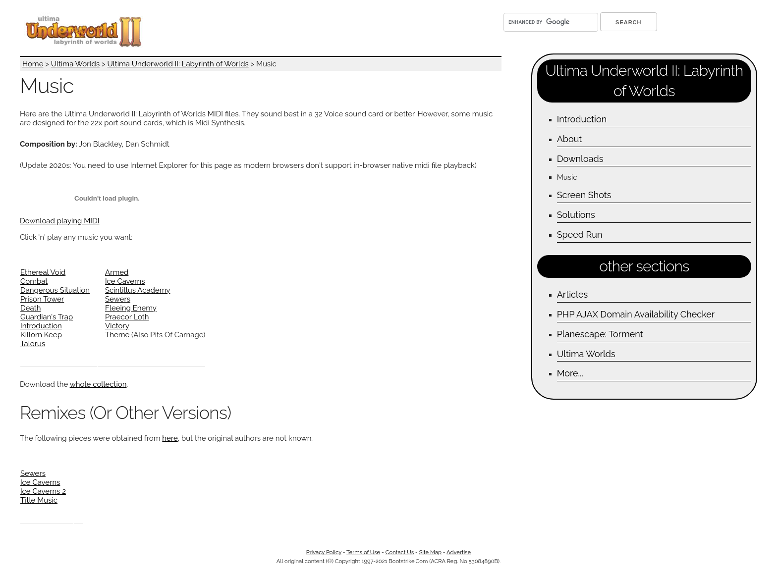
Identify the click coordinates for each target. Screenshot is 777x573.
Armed (116, 272)
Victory (117, 325)
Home (32, 63)
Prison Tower (42, 299)
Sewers (117, 299)
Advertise (458, 552)
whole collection (98, 384)
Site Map (430, 552)
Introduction (41, 325)
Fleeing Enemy (131, 308)
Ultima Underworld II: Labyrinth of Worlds (177, 63)
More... (570, 373)
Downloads (580, 159)
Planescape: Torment (600, 334)
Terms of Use (363, 552)
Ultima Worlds (75, 63)
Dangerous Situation (55, 290)
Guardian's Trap (46, 317)
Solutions (576, 214)
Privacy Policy (323, 552)
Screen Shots (584, 195)
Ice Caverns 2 (43, 491)
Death (30, 308)
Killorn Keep (41, 334)
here (169, 438)
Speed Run (580, 234)
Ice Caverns (125, 281)
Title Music (38, 500)
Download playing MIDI (60, 220)
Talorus (32, 343)
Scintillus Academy (137, 290)
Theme (117, 334)
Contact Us (400, 552)
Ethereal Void (42, 272)
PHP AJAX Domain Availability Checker (636, 314)
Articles (572, 294)
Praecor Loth (127, 317)
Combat (34, 281)
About (569, 139)
